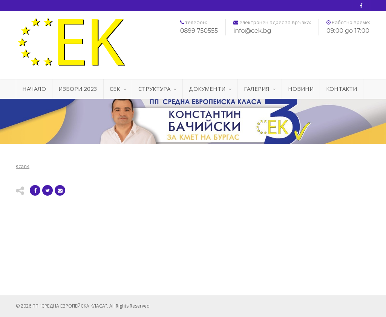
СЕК (118, 88)
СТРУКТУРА (157, 88)
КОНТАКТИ (341, 88)
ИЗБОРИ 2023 (77, 88)
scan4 (22, 166)
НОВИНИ (301, 88)
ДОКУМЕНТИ (210, 88)
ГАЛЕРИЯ (260, 88)
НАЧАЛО (34, 88)
